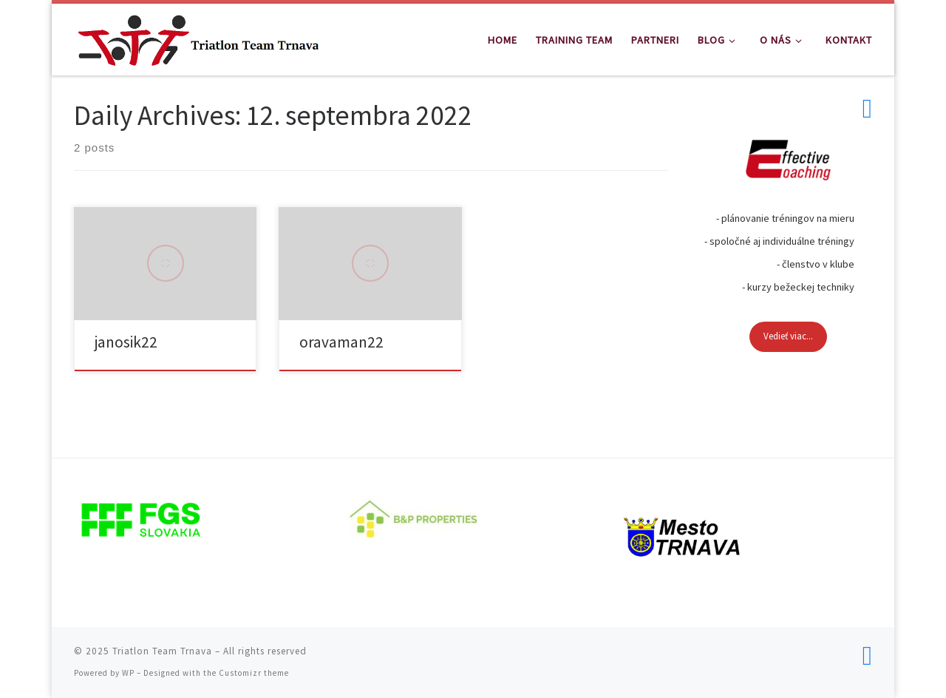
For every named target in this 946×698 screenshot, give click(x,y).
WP (128, 673)
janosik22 (126, 342)
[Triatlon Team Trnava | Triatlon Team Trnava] (198, 36)
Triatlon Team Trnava (162, 651)
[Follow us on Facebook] (867, 108)
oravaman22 (341, 342)
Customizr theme (254, 673)
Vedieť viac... (788, 336)
